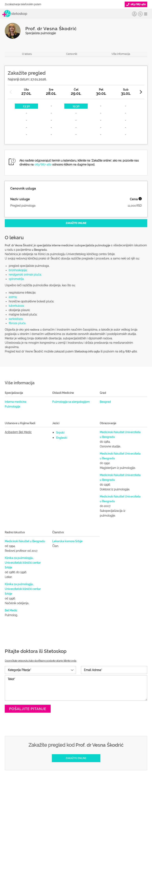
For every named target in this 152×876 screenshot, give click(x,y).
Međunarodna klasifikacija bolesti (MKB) (26, 841)
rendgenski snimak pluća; (25, 274)
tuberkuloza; (16, 305)
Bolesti (9, 831)
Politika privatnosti (115, 812)
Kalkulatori (11, 851)
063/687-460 (42, 164)
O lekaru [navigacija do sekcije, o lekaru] (27, 53)
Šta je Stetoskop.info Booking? (73, 806)
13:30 (26, 106)
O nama (109, 806)
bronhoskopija (18, 270)
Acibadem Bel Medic (18, 432)
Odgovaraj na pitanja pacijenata (74, 819)
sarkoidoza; (16, 318)
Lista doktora (62, 851)
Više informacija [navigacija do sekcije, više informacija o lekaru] (120, 53)
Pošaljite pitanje (27, 709)
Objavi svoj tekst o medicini (71, 825)
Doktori (9, 806)
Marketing (110, 825)
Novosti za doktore (66, 838)
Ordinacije (11, 812)
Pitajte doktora (14, 825)
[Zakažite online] (76, 223)
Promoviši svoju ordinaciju (70, 831)
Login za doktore (65, 844)
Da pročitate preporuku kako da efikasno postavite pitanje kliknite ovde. (40, 660)
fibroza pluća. (17, 323)
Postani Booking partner (69, 812)
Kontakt (108, 838)
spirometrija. (16, 279)
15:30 (76, 106)
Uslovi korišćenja (114, 851)
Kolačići (109, 819)
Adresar (109, 831)
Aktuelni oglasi (113, 844)
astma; (13, 297)
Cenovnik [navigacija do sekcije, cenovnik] (71, 53)
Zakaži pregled (14, 819)
